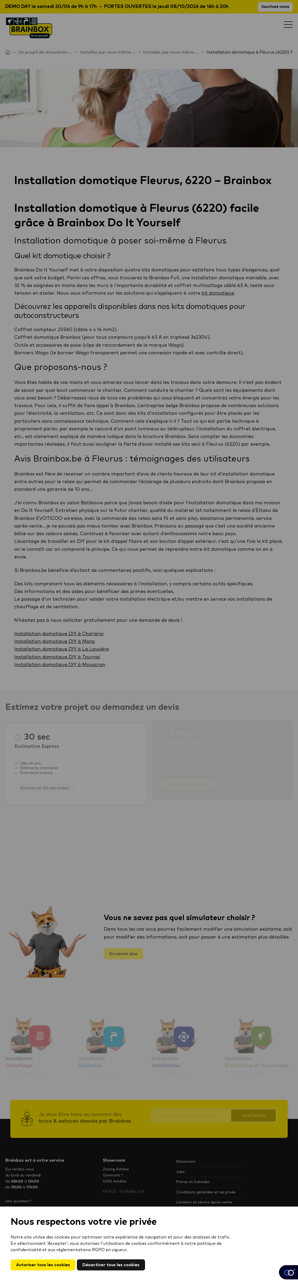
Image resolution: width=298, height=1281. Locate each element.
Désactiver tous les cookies (110, 1265)
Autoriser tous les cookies (43, 1265)
